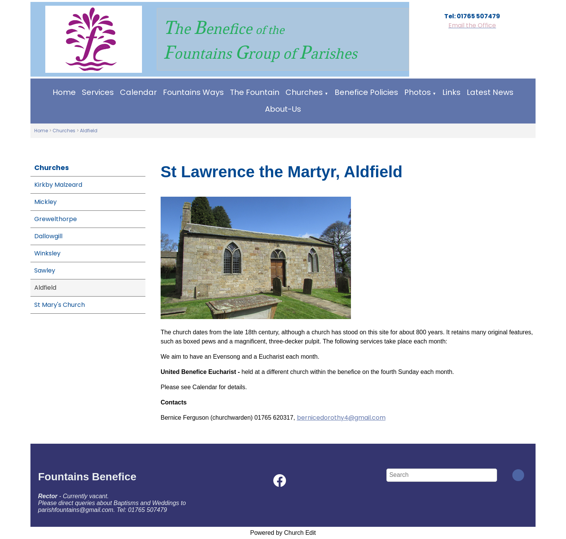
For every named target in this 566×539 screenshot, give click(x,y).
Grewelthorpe (55, 219)
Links (451, 92)
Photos (417, 92)
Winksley (47, 253)
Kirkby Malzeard (58, 184)
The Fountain (254, 92)
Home (64, 92)
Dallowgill (48, 236)
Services (98, 92)
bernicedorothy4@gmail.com (341, 417)
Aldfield (88, 130)
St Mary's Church (59, 304)
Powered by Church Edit (283, 532)
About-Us (283, 109)
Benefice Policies (366, 92)
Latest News (490, 92)
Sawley (44, 270)
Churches (304, 92)
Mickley (45, 201)
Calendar (138, 92)
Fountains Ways (193, 92)
